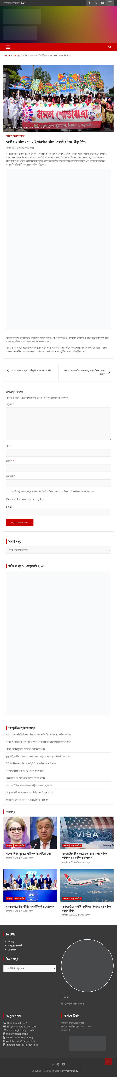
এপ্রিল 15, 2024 (13, 148)
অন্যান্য (9, 135)
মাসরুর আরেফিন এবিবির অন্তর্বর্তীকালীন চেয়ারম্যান (30, 906)
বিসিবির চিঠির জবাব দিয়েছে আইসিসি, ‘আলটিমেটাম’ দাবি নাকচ (31, 763)
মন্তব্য (10, 404)
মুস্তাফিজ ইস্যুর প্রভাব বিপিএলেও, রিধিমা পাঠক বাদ (27, 799)
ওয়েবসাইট (10, 476)
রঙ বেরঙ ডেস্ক (28, 148)
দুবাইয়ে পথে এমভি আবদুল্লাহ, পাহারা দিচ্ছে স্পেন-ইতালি (84, 372)
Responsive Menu (110, 3)
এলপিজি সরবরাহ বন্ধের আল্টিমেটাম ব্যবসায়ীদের (25, 770)
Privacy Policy (70, 1070)
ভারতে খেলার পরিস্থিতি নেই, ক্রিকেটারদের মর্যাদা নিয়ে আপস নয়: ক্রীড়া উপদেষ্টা (38, 734)
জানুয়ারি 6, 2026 (13, 911)
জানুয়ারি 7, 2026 (13, 858)
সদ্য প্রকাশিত (18, 135)
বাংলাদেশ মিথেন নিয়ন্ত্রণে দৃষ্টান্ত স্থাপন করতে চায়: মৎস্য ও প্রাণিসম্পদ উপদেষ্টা (38, 741)
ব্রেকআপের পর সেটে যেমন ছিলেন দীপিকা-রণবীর (25, 778)
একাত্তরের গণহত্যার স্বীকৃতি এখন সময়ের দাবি (31, 370)
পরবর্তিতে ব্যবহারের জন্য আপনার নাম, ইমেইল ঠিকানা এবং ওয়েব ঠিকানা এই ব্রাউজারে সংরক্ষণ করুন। (52, 491)
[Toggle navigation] (8, 47)
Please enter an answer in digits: (24, 499)
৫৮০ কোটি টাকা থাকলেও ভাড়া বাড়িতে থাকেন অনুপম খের (29, 785)
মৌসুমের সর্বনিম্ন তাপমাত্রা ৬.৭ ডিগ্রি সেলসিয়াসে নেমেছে (30, 792)
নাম (8, 445)
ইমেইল (10, 461)
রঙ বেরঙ (55, 1070)
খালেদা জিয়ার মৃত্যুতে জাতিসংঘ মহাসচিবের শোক (25, 749)
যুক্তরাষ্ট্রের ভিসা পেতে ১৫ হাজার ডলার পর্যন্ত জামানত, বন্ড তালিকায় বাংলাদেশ (38, 756)
